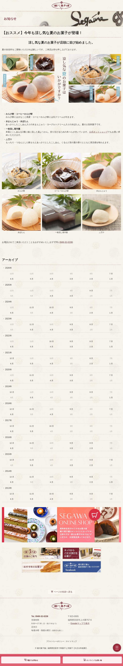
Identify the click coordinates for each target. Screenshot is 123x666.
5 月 (31, 279)
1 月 (111, 279)
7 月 (111, 274)
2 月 (91, 279)
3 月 (71, 279)
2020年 (8, 369)
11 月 (32, 307)
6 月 (11, 279)
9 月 (71, 307)
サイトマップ (71, 641)
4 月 (51, 279)
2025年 (8, 285)
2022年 (8, 336)
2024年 (8, 302)
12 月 (12, 358)
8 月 (91, 291)
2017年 (8, 420)
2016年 (8, 437)
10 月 (51, 307)
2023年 (8, 319)
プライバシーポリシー (55, 641)
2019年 (8, 386)
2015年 (8, 454)
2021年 (8, 353)
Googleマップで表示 (79, 623)
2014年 (8, 471)
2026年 (8, 268)
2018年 (8, 403)
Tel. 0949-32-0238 (39, 616)
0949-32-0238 (65, 242)
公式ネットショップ (98, 132)
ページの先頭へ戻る (63, 592)
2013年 (8, 488)
